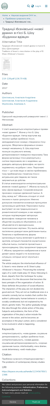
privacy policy (34, 393)
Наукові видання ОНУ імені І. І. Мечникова (24, 15)
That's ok (36, 402)
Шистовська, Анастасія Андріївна (18, 97)
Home (5, 15)
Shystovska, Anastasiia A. (14, 103)
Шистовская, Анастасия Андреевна (19, 100)
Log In (38, 6)
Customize (6, 396)
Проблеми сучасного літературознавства (18, 18)
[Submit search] (28, 6)
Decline (13, 402)
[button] (32, 6)
